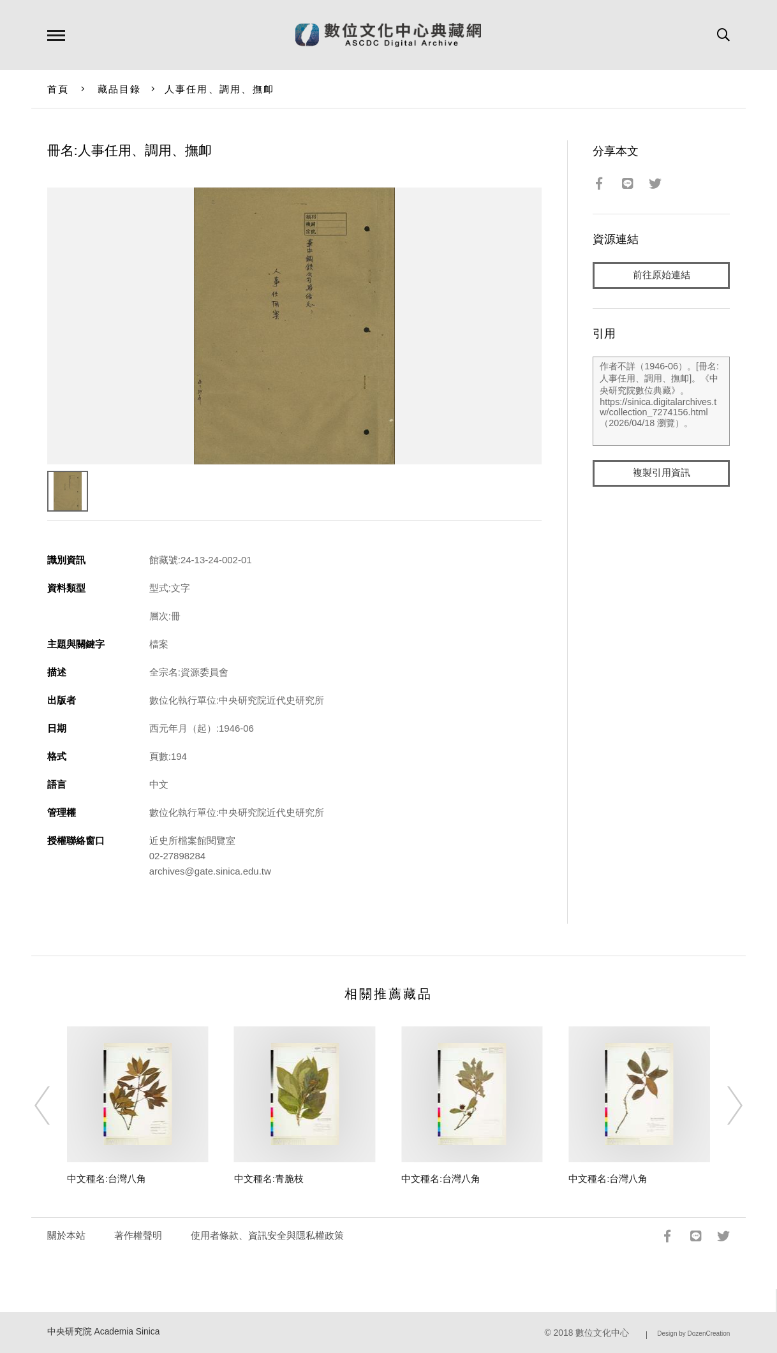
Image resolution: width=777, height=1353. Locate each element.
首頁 (58, 89)
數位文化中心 (602, 1333)
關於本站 (66, 1235)
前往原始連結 (661, 275)
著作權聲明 (138, 1235)
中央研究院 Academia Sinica (103, 1331)
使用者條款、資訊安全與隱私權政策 (267, 1235)
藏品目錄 (120, 89)
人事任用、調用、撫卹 (220, 89)
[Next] (723, 1105)
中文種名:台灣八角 (106, 1178)
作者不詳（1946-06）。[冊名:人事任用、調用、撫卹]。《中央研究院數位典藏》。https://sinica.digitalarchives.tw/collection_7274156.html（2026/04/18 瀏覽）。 (661, 401)
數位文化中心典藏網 (388, 35)
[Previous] (53, 1105)
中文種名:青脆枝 (269, 1178)
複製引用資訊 (661, 473)
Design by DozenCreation (693, 1333)
